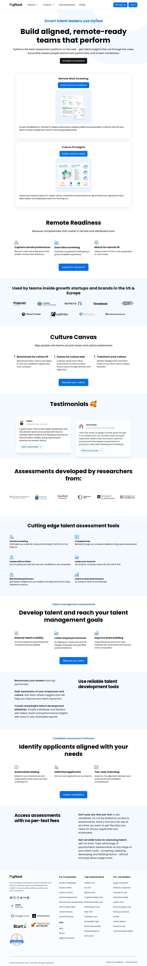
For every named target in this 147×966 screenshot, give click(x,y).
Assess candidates (73, 794)
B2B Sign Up (120, 5)
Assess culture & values (73, 199)
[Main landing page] (17, 4)
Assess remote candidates (73, 85)
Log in (132, 5)
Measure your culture (73, 382)
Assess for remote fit (73, 267)
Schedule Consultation (73, 60)
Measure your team (73, 660)
